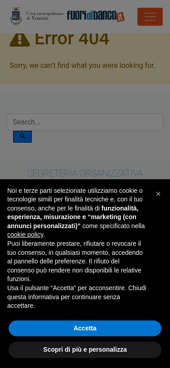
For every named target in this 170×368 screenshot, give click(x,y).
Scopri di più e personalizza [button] (84, 349)
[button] (158, 193)
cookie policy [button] (25, 234)
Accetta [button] (85, 328)
